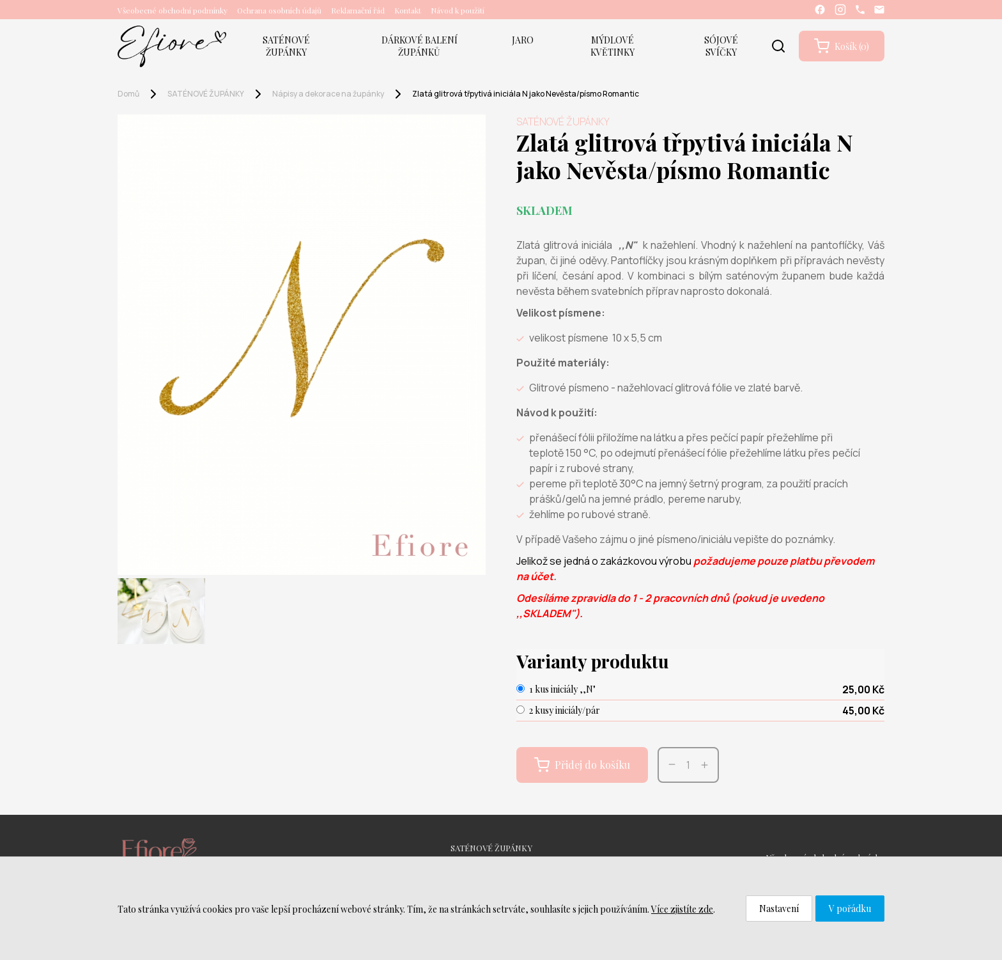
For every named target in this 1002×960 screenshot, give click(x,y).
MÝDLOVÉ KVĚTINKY (612, 46)
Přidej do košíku (582, 765)
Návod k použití (457, 10)
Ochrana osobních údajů (279, 10)
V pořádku (850, 908)
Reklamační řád (358, 10)
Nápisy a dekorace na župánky (328, 93)
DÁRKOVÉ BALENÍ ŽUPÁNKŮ (420, 46)
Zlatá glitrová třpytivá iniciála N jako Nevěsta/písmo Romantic (525, 93)
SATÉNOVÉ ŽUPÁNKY (286, 46)
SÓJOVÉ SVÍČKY (721, 46)
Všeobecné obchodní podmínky (172, 10)
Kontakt (407, 10)
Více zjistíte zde (682, 909)
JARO (523, 40)
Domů (128, 93)
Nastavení (779, 908)
